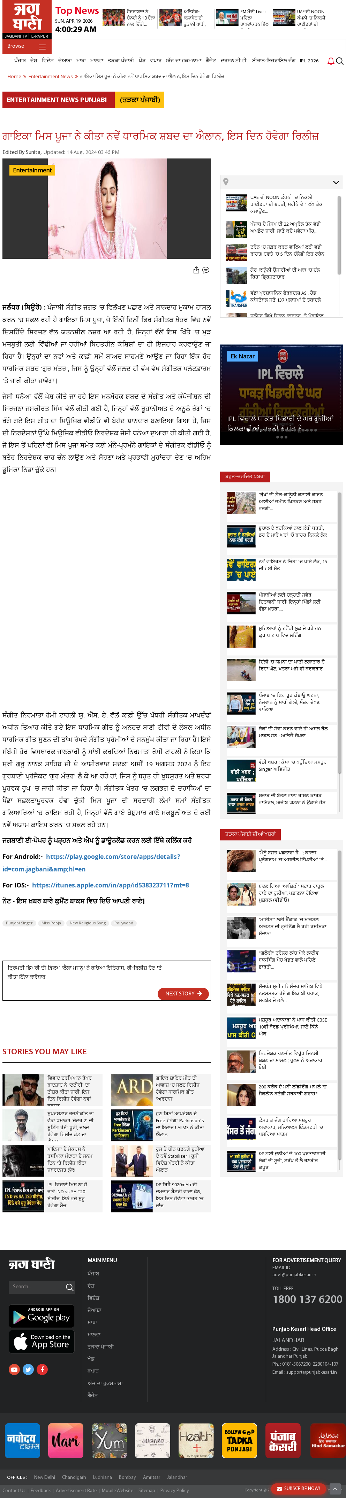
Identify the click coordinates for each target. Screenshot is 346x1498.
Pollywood (123, 923)
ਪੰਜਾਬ (20, 60)
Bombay (127, 1477)
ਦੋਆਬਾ (65, 60)
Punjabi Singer (19, 923)
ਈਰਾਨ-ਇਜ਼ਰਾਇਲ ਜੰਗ (273, 60)
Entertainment (32, 170)
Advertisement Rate (76, 1490)
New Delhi (44, 1477)
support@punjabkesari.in (311, 1372)
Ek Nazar (243, 356)
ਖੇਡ (142, 60)
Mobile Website (117, 1490)
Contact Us (13, 1490)
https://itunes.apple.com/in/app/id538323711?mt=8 (110, 886)
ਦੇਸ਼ (33, 60)
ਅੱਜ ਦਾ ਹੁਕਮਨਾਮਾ (183, 60)
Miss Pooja (51, 923)
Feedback (41, 1490)
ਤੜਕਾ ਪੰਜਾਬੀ (121, 60)
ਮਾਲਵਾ (96, 60)
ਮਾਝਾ (81, 60)
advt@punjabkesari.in (294, 1275)
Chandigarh (74, 1477)
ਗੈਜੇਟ (211, 60)
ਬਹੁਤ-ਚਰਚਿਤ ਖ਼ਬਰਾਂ (245, 477)
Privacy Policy (174, 1490)
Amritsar (151, 1477)
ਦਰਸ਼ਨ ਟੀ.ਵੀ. (234, 60)
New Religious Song (88, 923)
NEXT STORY (183, 994)
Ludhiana (102, 1477)
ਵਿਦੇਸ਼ (48, 60)
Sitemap (146, 1490)
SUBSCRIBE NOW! (298, 1488)
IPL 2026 (309, 60)
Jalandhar (177, 1477)
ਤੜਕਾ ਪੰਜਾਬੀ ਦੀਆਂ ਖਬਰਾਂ (250, 834)
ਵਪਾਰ (155, 60)
